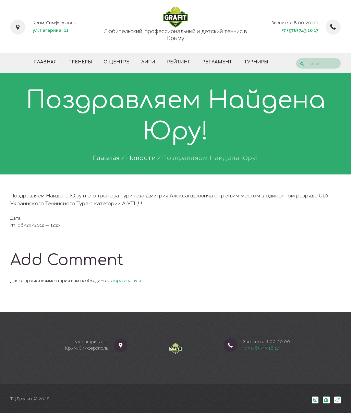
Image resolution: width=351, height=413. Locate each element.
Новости (141, 158)
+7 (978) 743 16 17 (299, 30)
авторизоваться (124, 280)
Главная (106, 158)
